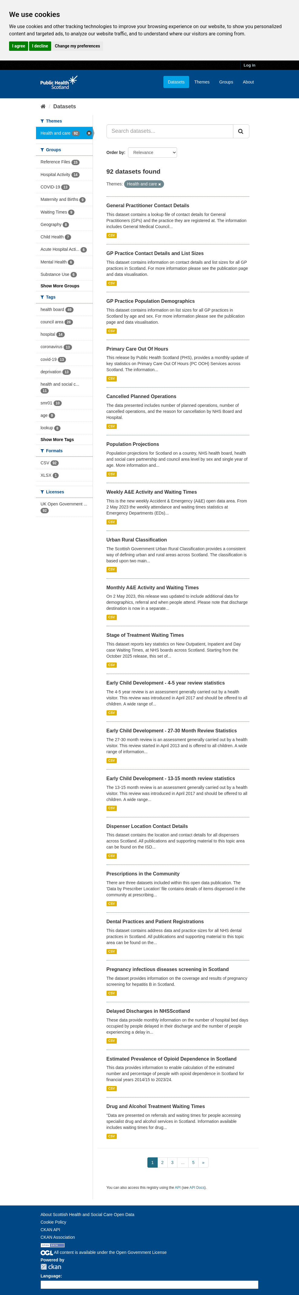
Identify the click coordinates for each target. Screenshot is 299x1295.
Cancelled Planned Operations (141, 396)
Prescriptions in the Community (143, 873)
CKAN (51, 1267)
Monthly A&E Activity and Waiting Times (153, 587)
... (183, 1162)
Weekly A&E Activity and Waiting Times (152, 492)
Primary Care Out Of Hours (138, 349)
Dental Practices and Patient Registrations (155, 921)
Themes (202, 82)
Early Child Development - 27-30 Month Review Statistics (172, 730)
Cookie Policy (53, 1222)
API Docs (197, 1187)
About (248, 82)
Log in (249, 65)
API (178, 1187)
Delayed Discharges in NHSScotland (148, 1011)
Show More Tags (57, 439)
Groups (226, 82)
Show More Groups (60, 285)
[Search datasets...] (170, 131)
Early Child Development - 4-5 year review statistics (166, 682)
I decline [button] (40, 46)
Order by (115, 152)
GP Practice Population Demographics (151, 301)
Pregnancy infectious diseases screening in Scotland (168, 969)
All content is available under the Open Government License (104, 1252)
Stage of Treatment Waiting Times (145, 635)
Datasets (176, 82)
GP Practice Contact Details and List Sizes (155, 253)
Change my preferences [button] (77, 46)
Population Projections (133, 444)
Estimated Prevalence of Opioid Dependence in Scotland (172, 1058)
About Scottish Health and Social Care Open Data (87, 1214)
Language (51, 1276)
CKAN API (50, 1229)
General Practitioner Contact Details (148, 205)
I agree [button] (18, 46)
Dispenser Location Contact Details (147, 826)
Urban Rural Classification (137, 539)
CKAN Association (58, 1237)
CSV (111, 235)
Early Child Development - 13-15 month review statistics (171, 778)
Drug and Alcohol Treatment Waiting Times (156, 1106)
